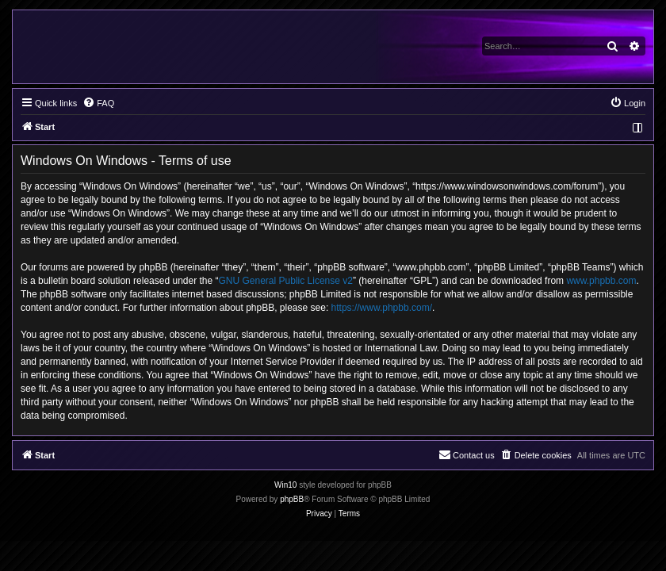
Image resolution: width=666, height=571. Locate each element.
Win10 (285, 485)
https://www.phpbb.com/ (381, 307)
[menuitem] (98, 103)
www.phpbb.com (601, 280)
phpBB (292, 499)
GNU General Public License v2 (286, 280)
